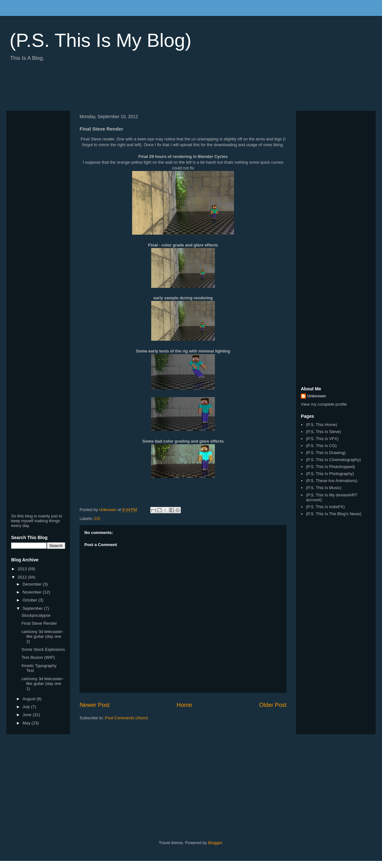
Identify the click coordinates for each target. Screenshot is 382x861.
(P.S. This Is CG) (321, 445)
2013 (23, 568)
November (33, 592)
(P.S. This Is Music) (323, 487)
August (30, 698)
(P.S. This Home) (321, 424)
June (28, 714)
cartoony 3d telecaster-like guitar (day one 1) (42, 683)
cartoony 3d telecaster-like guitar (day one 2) (42, 636)
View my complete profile (324, 404)
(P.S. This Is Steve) (323, 431)
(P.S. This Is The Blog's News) (333, 513)
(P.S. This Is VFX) (322, 438)
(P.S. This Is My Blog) (100, 40)
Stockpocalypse (35, 615)
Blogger (215, 842)
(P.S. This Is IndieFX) (325, 506)
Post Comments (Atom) (126, 717)
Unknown (316, 396)
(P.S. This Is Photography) (330, 473)
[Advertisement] (122, 88)
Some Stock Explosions (43, 649)
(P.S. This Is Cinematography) (333, 459)
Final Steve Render (39, 623)
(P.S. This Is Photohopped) (330, 466)
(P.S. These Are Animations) (331, 480)
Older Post (272, 705)
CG (97, 518)
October (31, 600)
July (27, 706)
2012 (23, 577)
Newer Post (95, 705)
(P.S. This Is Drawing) (326, 452)
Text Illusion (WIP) (38, 657)
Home (184, 705)
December (33, 584)
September (33, 608)
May (27, 723)
